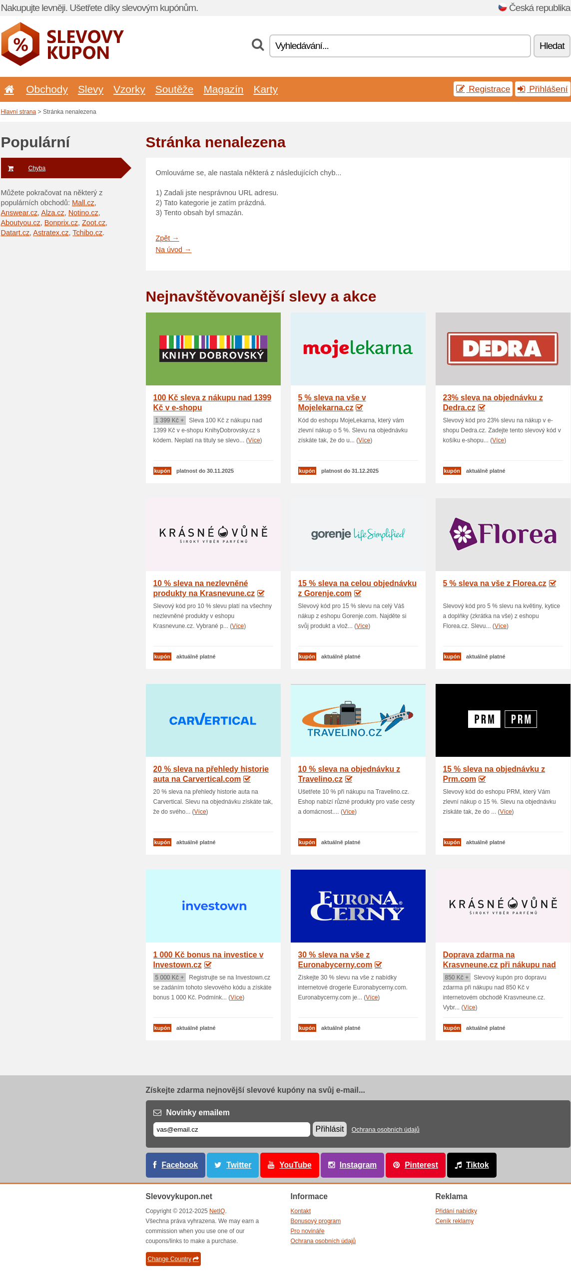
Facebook (180, 1165)
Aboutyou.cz (20, 223)
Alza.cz (52, 213)
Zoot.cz (93, 223)
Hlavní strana (18, 111)
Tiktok (477, 1165)
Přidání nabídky (456, 1211)
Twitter (238, 1165)
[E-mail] (231, 1129)
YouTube (295, 1165)
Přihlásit (330, 1129)
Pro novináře (308, 1231)
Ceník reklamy (455, 1221)
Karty (265, 89)
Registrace (483, 89)
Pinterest (421, 1165)
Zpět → (167, 238)
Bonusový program (316, 1221)
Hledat (552, 45)
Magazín (223, 89)
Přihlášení (543, 89)
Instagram (358, 1165)
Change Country (173, 1259)
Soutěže (174, 89)
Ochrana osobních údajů (386, 1129)
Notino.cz (83, 213)
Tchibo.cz (87, 233)
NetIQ (217, 1211)
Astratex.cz (50, 233)
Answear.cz (19, 213)
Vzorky (129, 89)
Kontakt (301, 1211)
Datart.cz (15, 233)
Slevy (90, 89)
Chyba (23, 168)
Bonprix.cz (61, 223)
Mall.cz (83, 203)
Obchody (47, 89)
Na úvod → (174, 250)
